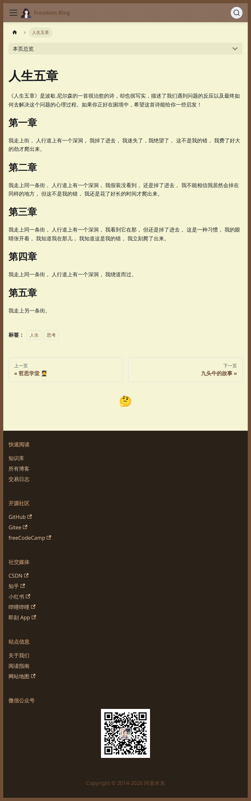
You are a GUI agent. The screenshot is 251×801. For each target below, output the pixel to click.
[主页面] (14, 32)
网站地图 (21, 676)
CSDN (18, 575)
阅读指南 (18, 665)
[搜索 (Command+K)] (237, 13)
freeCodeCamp (29, 537)
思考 (51, 335)
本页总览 (23, 48)
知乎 (16, 586)
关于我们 (18, 655)
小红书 (19, 596)
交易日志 (18, 479)
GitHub (20, 517)
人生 (34, 335)
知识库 (16, 458)
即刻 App (22, 617)
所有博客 (18, 468)
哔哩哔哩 (21, 607)
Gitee (17, 527)
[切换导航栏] (13, 13)
